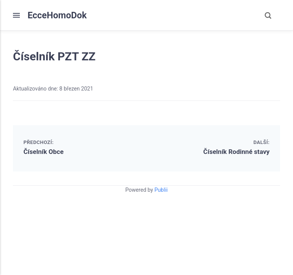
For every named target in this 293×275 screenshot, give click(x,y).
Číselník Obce (43, 151)
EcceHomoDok (57, 15)
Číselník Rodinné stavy (236, 151)
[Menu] (20, 15)
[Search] (268, 15)
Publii (161, 190)
